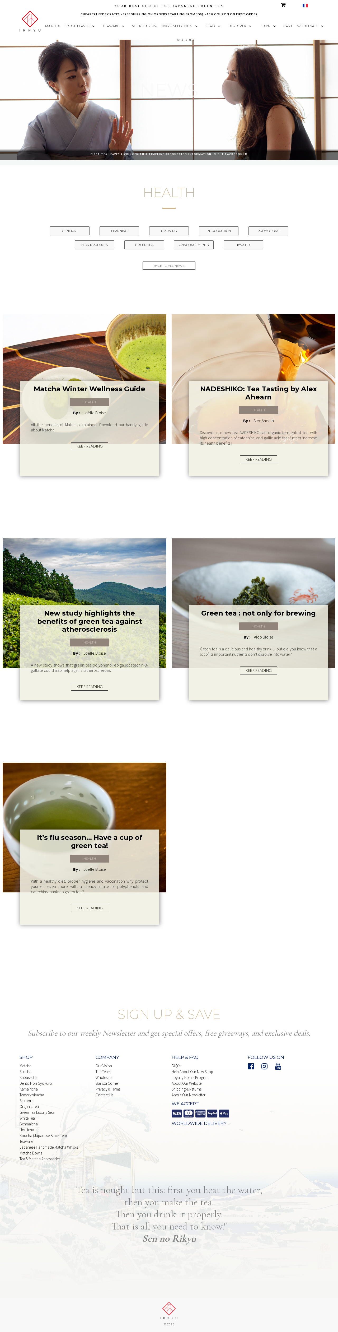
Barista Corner (107, 1083)
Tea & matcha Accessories (40, 1158)
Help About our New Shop (192, 1071)
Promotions (268, 231)
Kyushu (243, 245)
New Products (94, 245)
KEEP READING (89, 446)
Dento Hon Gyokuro (36, 1083)
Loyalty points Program (190, 1077)
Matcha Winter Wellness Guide (89, 389)
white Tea (27, 1118)
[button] (81, 26)
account (186, 40)
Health (89, 402)
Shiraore (26, 1100)
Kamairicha (29, 1089)
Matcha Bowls (31, 1153)
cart (288, 26)
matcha (52, 26)
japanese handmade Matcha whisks (49, 1147)
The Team (103, 1071)
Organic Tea (29, 1106)
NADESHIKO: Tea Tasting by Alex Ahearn (258, 393)
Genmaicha (29, 1123)
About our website (186, 1083)
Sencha (25, 1071)
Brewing (169, 231)
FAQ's (176, 1065)
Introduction (219, 231)
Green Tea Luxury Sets (37, 1112)
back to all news (169, 266)
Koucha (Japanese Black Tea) (43, 1135)
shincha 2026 (144, 26)
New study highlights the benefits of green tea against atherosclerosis (89, 621)
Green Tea (144, 245)
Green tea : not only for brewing (258, 613)
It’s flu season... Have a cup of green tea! (89, 841)
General (69, 231)
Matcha (25, 1065)
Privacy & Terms (108, 1089)
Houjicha (27, 1129)
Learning (119, 231)
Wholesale (104, 1077)
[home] (30, 20)
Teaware (26, 1141)
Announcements (194, 245)
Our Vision (104, 1065)
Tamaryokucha (32, 1094)
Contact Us (104, 1094)
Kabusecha (28, 1077)
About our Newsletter (188, 1094)
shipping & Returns (186, 1089)
